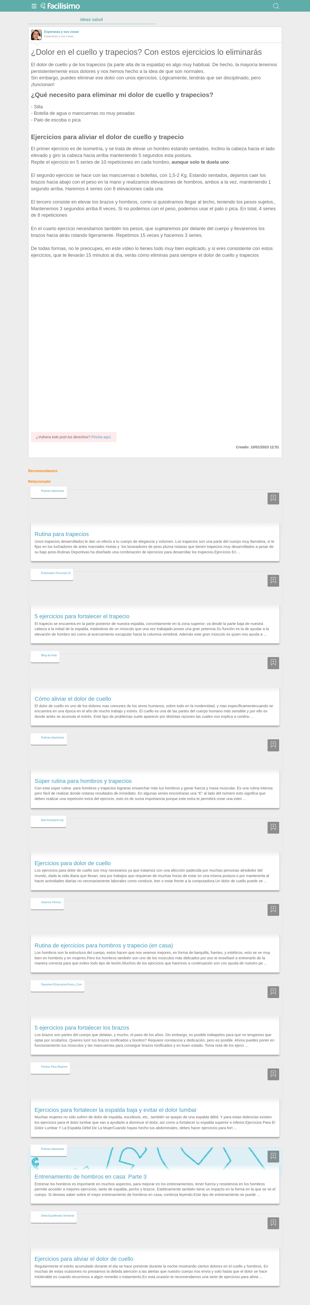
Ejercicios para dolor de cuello (73, 863)
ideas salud (91, 19)
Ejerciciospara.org (52, 819)
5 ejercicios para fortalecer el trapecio (82, 616)
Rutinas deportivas (52, 490)
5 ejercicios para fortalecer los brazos (82, 1027)
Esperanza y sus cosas (61, 32)
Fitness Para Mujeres (54, 1066)
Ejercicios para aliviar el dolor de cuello (84, 1259)
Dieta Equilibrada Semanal (57, 1215)
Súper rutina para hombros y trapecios (83, 781)
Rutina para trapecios (62, 534)
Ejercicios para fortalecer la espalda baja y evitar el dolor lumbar (116, 1110)
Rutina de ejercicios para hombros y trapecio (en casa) (104, 945)
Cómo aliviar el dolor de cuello (73, 699)
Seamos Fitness (51, 902)
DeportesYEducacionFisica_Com (61, 984)
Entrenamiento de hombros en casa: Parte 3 (91, 1176)
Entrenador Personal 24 (56, 573)
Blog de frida (49, 655)
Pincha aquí (100, 437)
